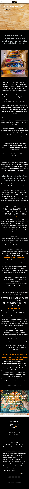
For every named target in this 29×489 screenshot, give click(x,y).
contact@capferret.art (16, 436)
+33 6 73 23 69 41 (16, 434)
